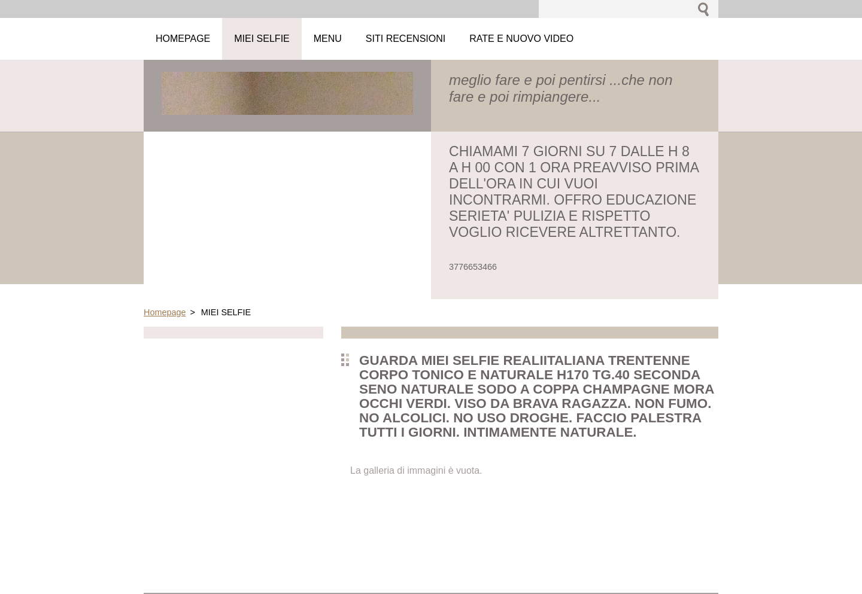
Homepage (165, 312)
